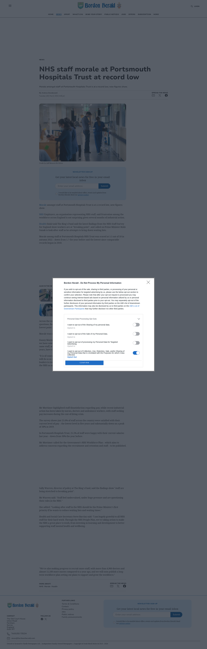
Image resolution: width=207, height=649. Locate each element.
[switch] (136, 324)
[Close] (149, 283)
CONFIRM (84, 363)
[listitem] (103, 319)
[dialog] (103, 324)
